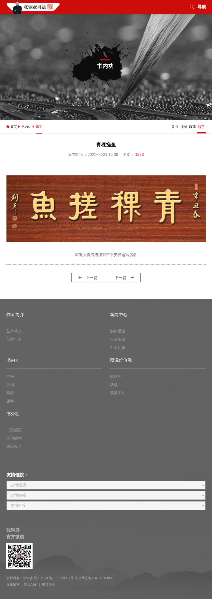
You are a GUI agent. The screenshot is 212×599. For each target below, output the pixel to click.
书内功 (26, 127)
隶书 (174, 127)
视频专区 (48, 585)
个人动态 (117, 347)
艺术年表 (14, 339)
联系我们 (31, 585)
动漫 (114, 384)
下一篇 (124, 277)
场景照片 (117, 393)
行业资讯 (117, 339)
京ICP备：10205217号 (57, 578)
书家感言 (14, 430)
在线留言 (13, 585)
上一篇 (87, 277)
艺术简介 (14, 331)
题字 (39, 126)
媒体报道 (117, 331)
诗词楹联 (14, 438)
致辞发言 (14, 446)
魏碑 (192, 127)
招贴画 (115, 376)
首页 (13, 127)
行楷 (183, 127)
